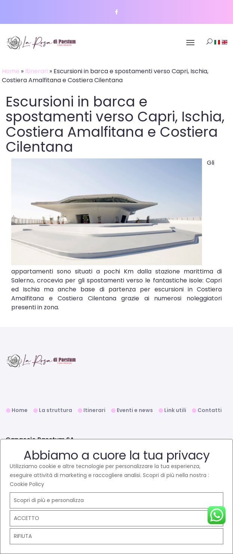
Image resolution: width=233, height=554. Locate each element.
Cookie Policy (27, 484)
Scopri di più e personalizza (49, 500)
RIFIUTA (23, 536)
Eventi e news (135, 410)
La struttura (55, 410)
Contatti (209, 410)
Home (10, 71)
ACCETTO (26, 518)
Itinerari (36, 71)
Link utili (175, 410)
